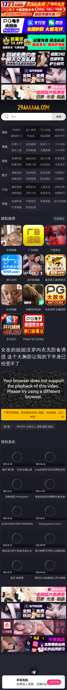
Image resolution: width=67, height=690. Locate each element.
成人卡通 (45, 158)
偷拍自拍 (31, 158)
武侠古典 (60, 187)
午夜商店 (31, 201)
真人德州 (31, 129)
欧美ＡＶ (45, 144)
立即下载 (54, 682)
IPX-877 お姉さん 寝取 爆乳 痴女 (35, 426)
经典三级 (31, 164)
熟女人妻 (17, 150)
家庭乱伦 (31, 187)
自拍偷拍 (31, 144)
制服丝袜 (17, 164)
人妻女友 (45, 187)
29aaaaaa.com (33, 107)
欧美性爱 (60, 158)
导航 (5, 204)
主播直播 (45, 150)
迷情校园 (17, 193)
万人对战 (45, 129)
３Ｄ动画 (60, 144)
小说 (5, 189)
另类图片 (60, 178)
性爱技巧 (60, 193)
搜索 (58, 116)
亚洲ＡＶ (17, 144)
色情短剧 (31, 207)
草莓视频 (45, 201)
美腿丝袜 (17, 178)
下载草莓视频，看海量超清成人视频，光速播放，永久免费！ (34, 415)
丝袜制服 (31, 150)
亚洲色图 (31, 172)
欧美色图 (45, 172)
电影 (5, 161)
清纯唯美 (31, 178)
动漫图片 (60, 172)
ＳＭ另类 (60, 150)
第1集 (7, 426)
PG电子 (16, 129)
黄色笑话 (45, 193)
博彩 (5, 132)
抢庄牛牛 (60, 136)
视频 (5, 147)
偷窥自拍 (17, 172)
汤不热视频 (60, 201)
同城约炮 (17, 201)
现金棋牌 (45, 136)
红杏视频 (17, 207)
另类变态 (60, 164)
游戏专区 (60, 129)
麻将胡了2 (16, 136)
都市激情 (17, 187)
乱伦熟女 (45, 164)
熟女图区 (45, 178)
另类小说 (31, 193)
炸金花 (31, 136)
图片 (5, 175)
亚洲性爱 (17, 158)
